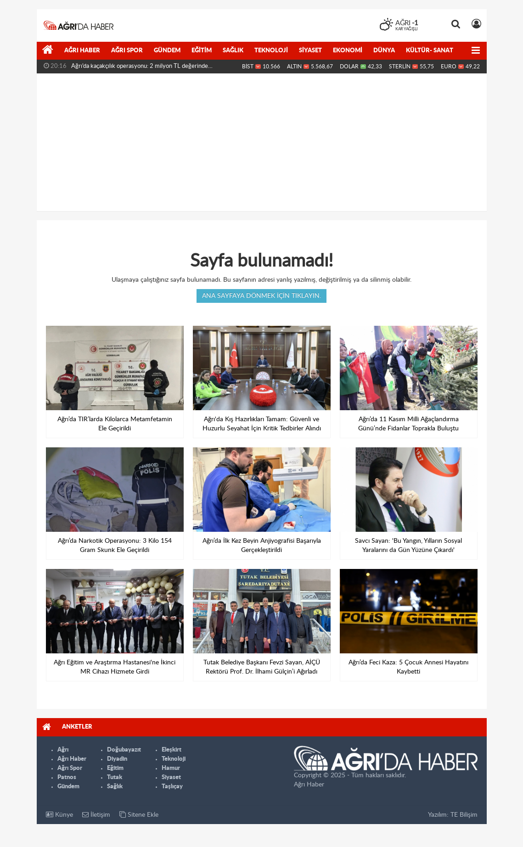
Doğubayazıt (124, 750)
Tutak (114, 777)
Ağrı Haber (82, 51)
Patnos (66, 777)
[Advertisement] (262, 142)
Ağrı (62, 750)
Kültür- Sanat (429, 51)
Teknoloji (271, 51)
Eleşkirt (171, 750)
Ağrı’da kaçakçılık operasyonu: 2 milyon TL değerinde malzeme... (139, 68)
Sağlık (233, 51)
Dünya (384, 51)
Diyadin (117, 759)
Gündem (167, 51)
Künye (59, 814)
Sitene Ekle (138, 814)
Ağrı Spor (127, 51)
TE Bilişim (464, 815)
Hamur (171, 768)
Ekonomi (347, 51)
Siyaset (310, 51)
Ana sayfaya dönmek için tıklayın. (261, 296)
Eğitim (201, 51)
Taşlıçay (172, 787)
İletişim (96, 814)
